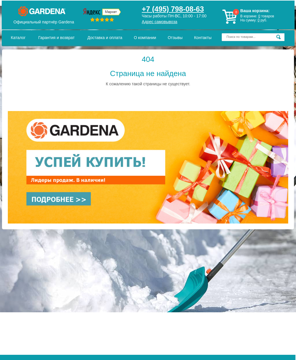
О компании (145, 37)
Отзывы (175, 37)
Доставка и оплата (104, 37)
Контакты (202, 37)
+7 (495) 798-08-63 (173, 9)
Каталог (18, 37)
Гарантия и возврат (56, 37)
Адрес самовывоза (159, 21)
